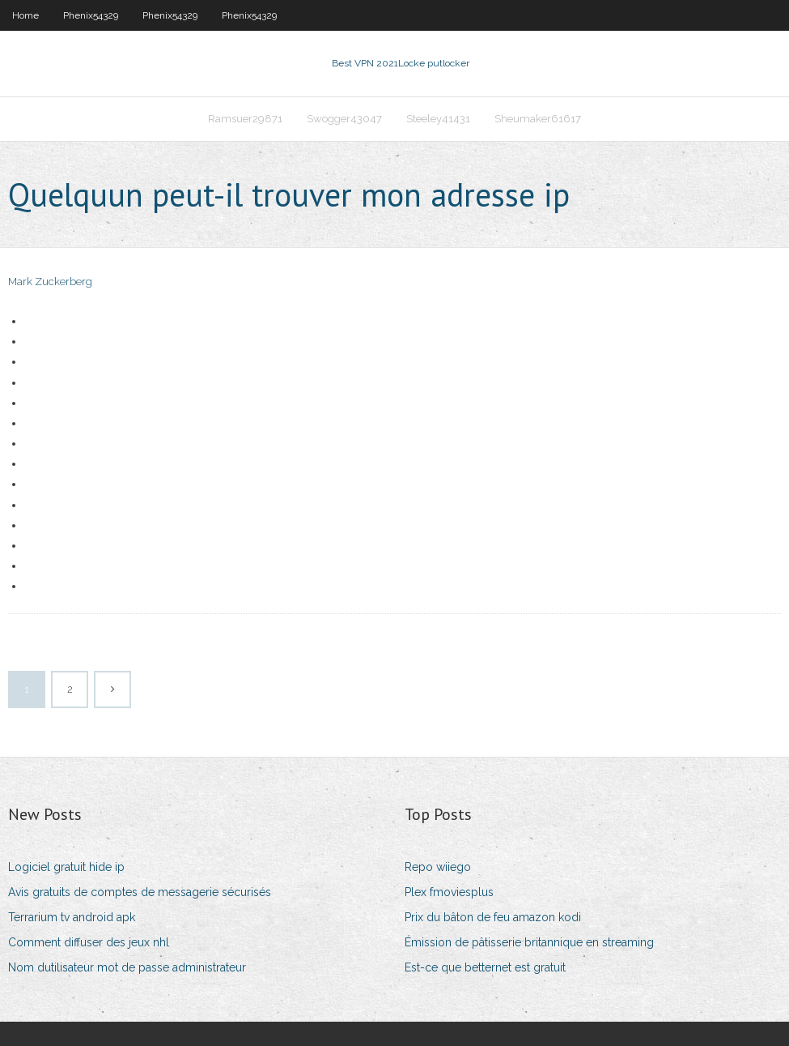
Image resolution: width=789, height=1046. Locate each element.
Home (25, 15)
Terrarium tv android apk (71, 917)
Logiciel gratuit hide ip (66, 866)
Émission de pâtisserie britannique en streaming (529, 942)
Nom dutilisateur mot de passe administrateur (127, 967)
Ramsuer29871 (245, 119)
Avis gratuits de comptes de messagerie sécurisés (139, 892)
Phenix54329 (90, 15)
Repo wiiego (438, 866)
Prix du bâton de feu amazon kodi (493, 917)
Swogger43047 (344, 119)
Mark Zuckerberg (50, 281)
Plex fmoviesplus (449, 892)
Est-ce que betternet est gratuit (485, 967)
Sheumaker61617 (537, 119)
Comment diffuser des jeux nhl (88, 942)
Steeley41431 (438, 119)
